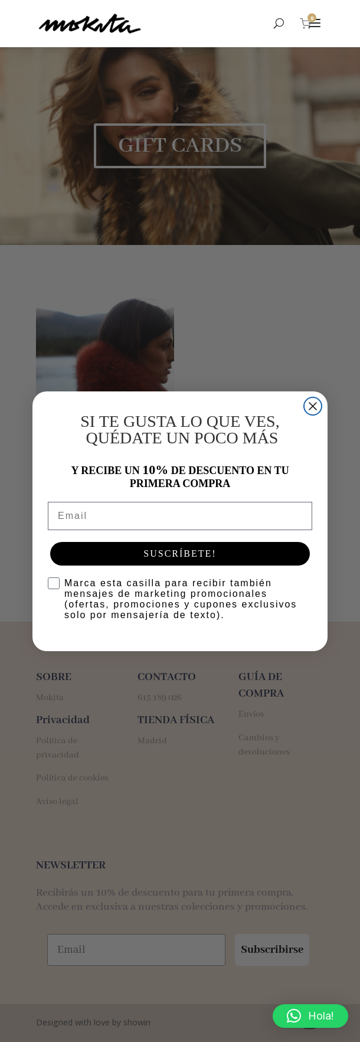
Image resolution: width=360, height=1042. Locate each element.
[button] (310, 1016)
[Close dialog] (313, 406)
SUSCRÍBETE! (179, 553)
